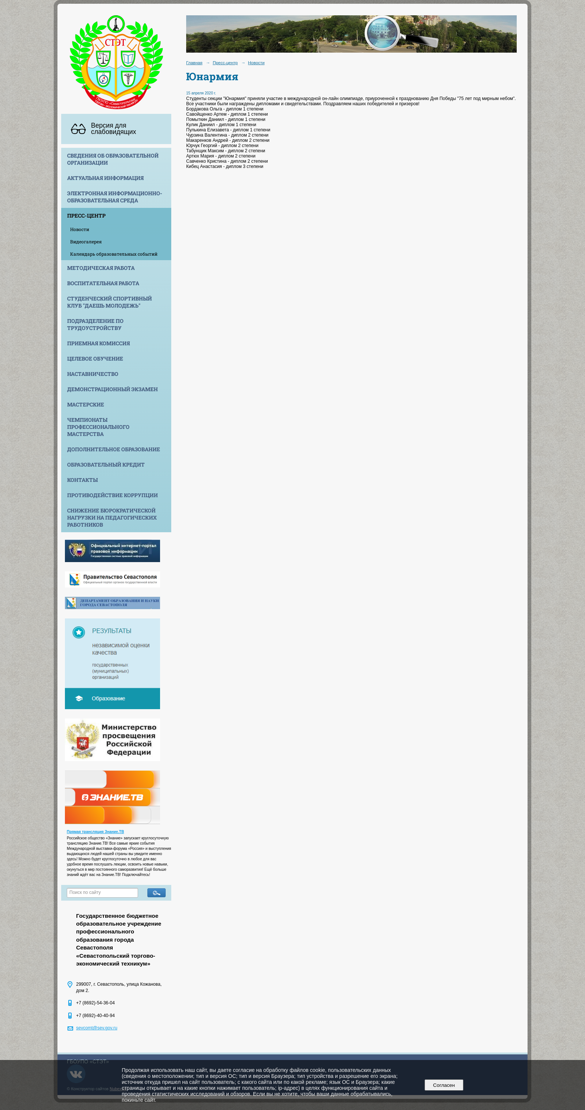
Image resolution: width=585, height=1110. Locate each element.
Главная (194, 62)
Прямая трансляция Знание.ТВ (95, 832)
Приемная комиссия (98, 343)
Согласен (443, 1085)
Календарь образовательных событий (113, 254)
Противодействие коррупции (112, 495)
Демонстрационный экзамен (112, 389)
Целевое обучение (95, 358)
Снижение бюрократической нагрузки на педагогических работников (112, 517)
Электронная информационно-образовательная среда (114, 197)
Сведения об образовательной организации (113, 159)
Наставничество (92, 373)
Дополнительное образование (113, 449)
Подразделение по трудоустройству (95, 324)
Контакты (82, 479)
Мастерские (85, 404)
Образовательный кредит (106, 464)
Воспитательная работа (103, 283)
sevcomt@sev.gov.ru (96, 1028)
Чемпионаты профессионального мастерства (98, 426)
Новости (79, 229)
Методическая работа (101, 267)
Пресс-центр (86, 215)
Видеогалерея (86, 241)
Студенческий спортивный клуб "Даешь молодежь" (109, 302)
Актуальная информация (105, 177)
